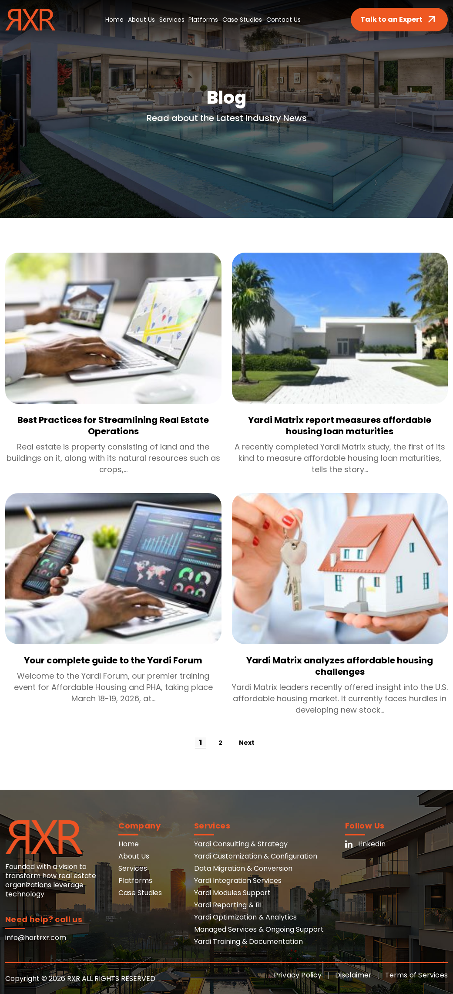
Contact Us (284, 19)
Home (114, 19)
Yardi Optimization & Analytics (245, 917)
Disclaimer (353, 975)
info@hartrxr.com (35, 938)
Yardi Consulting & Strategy (241, 844)
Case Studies (242, 19)
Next (247, 742)
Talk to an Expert (399, 19)
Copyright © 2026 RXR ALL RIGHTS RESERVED (80, 979)
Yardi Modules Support (232, 893)
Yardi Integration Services (238, 881)
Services (172, 19)
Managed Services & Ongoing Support (259, 929)
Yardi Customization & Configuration (255, 856)
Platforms (203, 19)
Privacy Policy (298, 975)
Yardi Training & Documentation (248, 942)
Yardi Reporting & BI (228, 905)
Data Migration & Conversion (243, 868)
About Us (141, 19)
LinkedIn (365, 844)
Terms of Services (416, 975)
